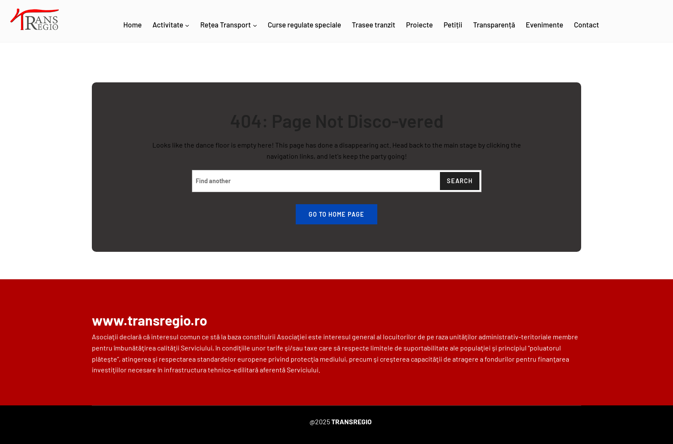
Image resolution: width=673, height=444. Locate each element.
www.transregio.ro (149, 320)
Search (460, 180)
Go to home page (336, 214)
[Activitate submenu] (187, 25)
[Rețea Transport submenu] (255, 25)
